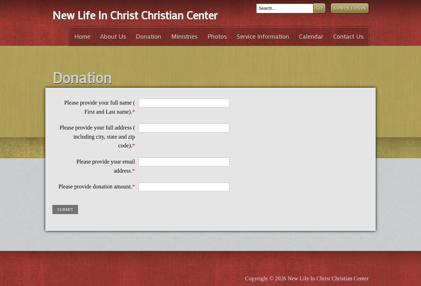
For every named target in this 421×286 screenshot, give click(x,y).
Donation (148, 36)
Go (319, 8)
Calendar (311, 36)
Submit (65, 209)
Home (82, 36)
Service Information (263, 36)
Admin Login (349, 8)
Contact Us (348, 36)
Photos (217, 36)
